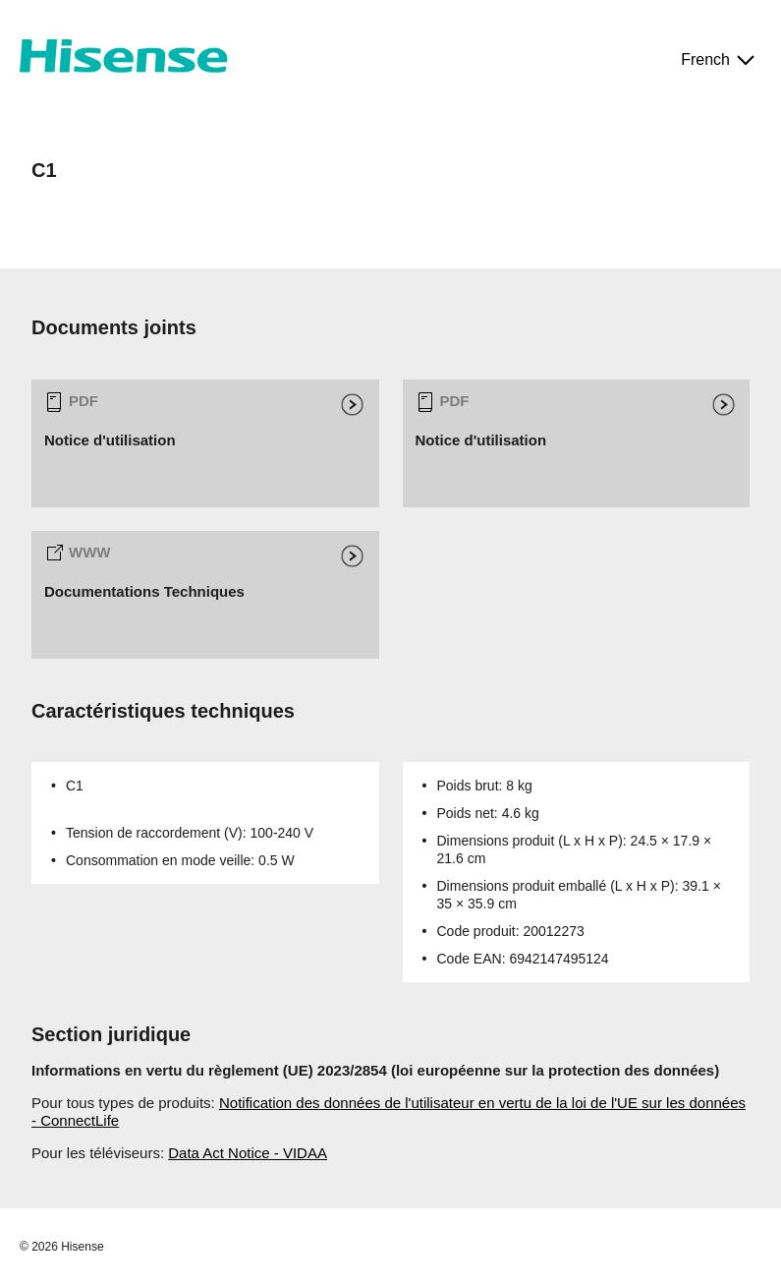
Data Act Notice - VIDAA (247, 1152)
